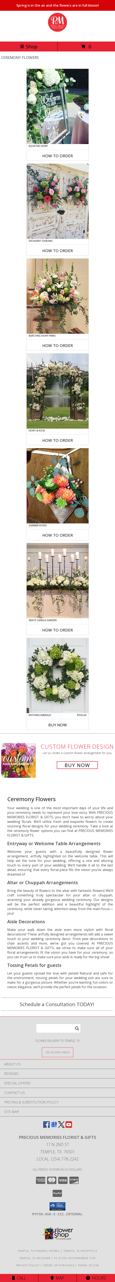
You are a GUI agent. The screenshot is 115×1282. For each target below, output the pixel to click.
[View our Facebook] (46, 1126)
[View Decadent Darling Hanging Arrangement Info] (58, 201)
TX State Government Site (75, 1258)
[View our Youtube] (68, 1126)
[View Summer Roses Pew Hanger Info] (58, 485)
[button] (57, 1206)
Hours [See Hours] (96, 1278)
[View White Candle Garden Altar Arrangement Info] (58, 580)
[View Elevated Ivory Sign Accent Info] (58, 106)
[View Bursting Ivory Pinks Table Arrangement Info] (58, 296)
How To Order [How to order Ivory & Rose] (57, 440)
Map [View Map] (57, 1278)
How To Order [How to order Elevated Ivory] (57, 155)
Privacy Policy (28, 1265)
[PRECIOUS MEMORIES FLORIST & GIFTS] (57, 35)
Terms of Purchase (58, 1265)
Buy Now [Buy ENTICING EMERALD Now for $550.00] (57, 725)
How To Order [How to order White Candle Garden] (57, 630)
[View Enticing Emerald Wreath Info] (58, 675)
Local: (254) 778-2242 (57, 1159)
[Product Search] (58, 1028)
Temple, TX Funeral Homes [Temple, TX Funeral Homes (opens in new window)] (39, 1251)
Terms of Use (88, 1265)
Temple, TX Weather (34, 1258)
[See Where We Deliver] (57, 1052)
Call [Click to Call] (19, 1278)
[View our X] (61, 1126)
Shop (28, 46)
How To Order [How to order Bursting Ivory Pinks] (57, 345)
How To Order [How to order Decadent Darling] (57, 250)
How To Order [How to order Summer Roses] (57, 535)
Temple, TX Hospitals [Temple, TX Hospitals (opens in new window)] (80, 1251)
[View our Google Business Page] (54, 1126)
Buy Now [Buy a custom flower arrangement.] (77, 765)
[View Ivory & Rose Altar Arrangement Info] (58, 391)
